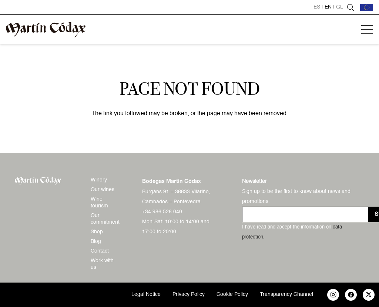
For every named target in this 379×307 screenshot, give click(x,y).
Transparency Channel (286, 294)
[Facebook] (351, 295)
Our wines (102, 189)
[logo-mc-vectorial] (45, 29)
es (316, 7)
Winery (99, 180)
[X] (369, 295)
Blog (96, 241)
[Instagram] (333, 295)
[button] (367, 30)
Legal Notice (146, 294)
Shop (97, 231)
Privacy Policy (188, 294)
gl (339, 7)
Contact (100, 251)
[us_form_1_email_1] (305, 214)
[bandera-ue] (366, 7)
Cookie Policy (232, 294)
